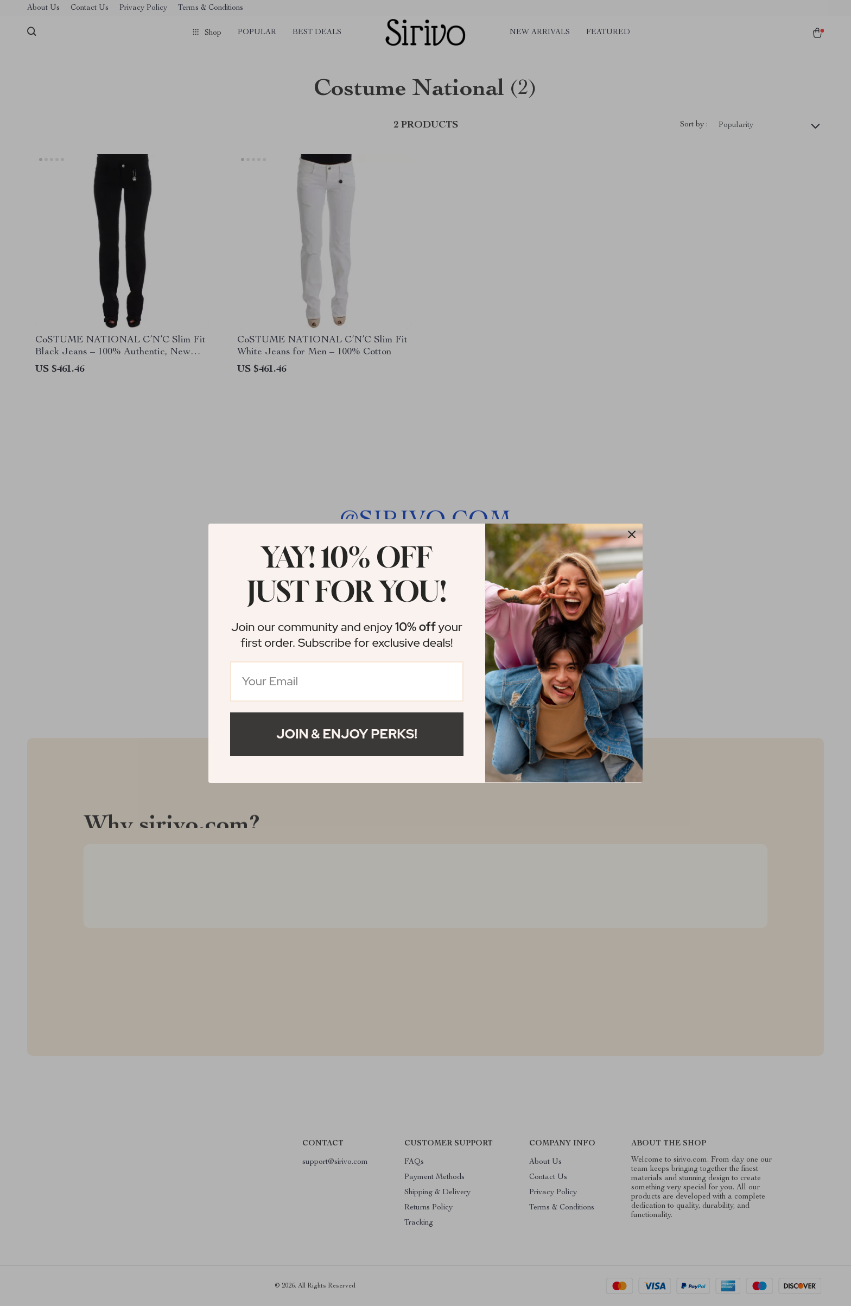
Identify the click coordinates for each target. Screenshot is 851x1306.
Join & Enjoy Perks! (346, 733)
